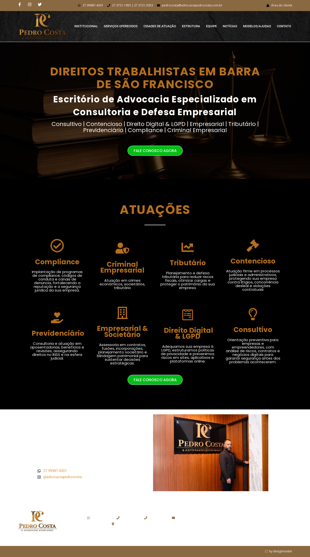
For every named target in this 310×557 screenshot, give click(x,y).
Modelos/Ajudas (257, 26)
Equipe (211, 26)
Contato (284, 26)
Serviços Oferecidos (121, 26)
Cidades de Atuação (159, 26)
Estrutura (191, 26)
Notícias (230, 26)
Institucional (86, 26)
